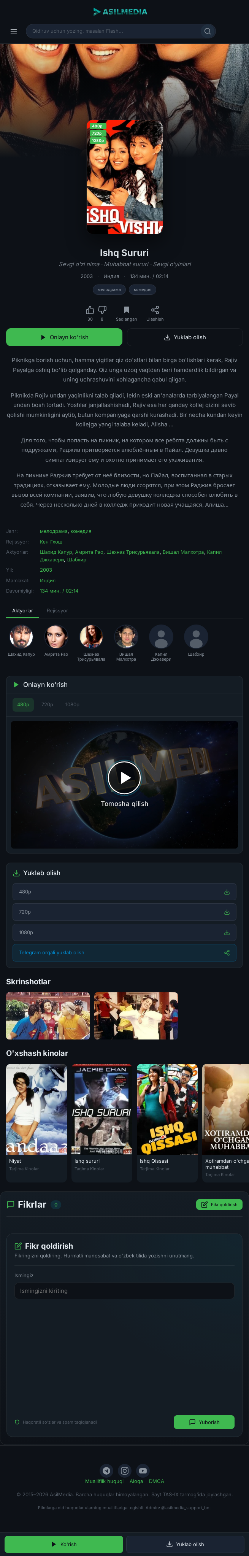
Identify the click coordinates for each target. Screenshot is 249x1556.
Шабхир (76, 559)
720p (47, 704)
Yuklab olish (185, 337)
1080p (72, 704)
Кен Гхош (51, 542)
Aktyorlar (22, 610)
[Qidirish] (207, 31)
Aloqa (136, 1481)
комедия (142, 289)
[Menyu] (13, 31)
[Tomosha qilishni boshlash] (124, 785)
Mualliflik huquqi (104, 1481)
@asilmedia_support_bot (186, 1507)
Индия (111, 276)
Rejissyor (57, 610)
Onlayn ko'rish (64, 337)
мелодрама (109, 289)
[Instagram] (125, 1471)
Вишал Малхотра (183, 552)
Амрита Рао (89, 552)
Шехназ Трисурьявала (133, 552)
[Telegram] (106, 1471)
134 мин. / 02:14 (149, 276)
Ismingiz (23, 1276)
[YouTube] (143, 1471)
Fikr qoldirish (219, 1205)
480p (23, 704)
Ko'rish (64, 1544)
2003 (87, 276)
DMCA (156, 1481)
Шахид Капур (56, 552)
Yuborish (204, 1422)
